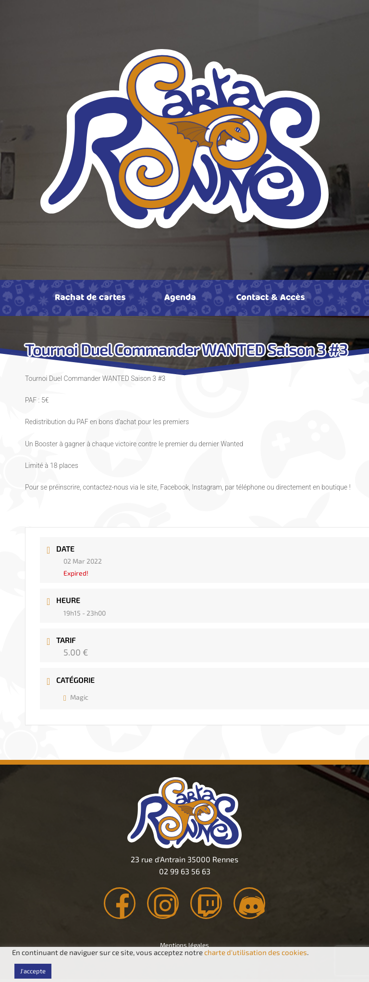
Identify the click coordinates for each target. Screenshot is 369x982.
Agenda (180, 296)
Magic (75, 697)
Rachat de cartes (90, 296)
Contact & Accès (270, 296)
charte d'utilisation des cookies (255, 952)
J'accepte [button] (33, 971)
